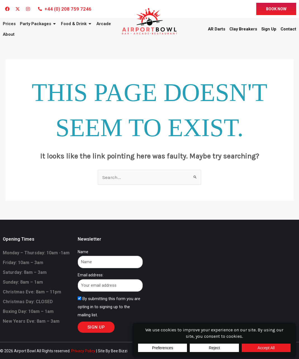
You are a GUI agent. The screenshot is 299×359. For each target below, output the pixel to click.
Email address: (90, 275)
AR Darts (216, 29)
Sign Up (268, 29)
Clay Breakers (243, 29)
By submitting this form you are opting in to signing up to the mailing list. (109, 306)
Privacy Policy (83, 351)
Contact (288, 29)
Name (83, 252)
